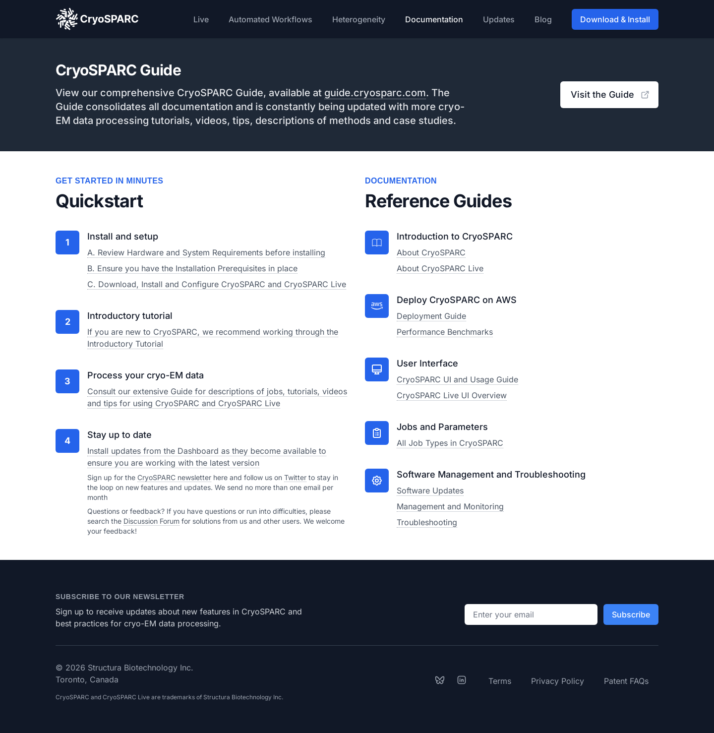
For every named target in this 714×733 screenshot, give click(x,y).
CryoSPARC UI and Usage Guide (457, 379)
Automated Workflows (270, 19)
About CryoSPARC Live (440, 268)
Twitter (295, 477)
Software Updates (430, 490)
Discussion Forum (151, 521)
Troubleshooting (427, 522)
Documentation (434, 19)
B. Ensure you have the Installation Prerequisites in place (192, 268)
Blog (543, 19)
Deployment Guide (431, 316)
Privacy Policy (557, 681)
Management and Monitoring (450, 506)
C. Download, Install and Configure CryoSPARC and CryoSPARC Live (216, 284)
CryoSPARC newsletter (174, 477)
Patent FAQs (626, 681)
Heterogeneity (358, 19)
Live (201, 19)
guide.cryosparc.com (375, 93)
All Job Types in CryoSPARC (450, 443)
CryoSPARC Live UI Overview (452, 395)
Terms (499, 681)
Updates (499, 19)
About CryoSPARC (431, 252)
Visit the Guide (610, 94)
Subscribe (631, 614)
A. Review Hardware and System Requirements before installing (206, 252)
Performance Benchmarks (445, 332)
